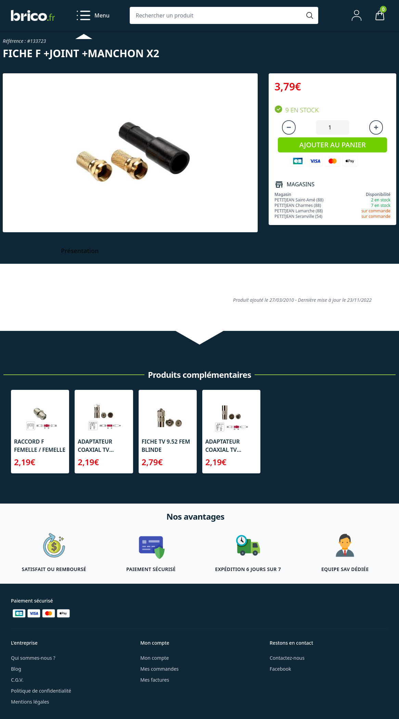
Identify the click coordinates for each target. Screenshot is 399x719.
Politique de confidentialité (41, 690)
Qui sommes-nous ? (33, 658)
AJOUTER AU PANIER (332, 144)
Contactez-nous (287, 658)
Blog (16, 669)
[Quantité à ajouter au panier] (332, 127)
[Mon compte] (356, 15)
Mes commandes (159, 669)
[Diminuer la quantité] (289, 127)
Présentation (80, 251)
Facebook (280, 669)
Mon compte (154, 658)
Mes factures (154, 680)
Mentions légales (30, 701)
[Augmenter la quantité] (376, 127)
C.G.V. (17, 680)
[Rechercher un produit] (217, 15)
